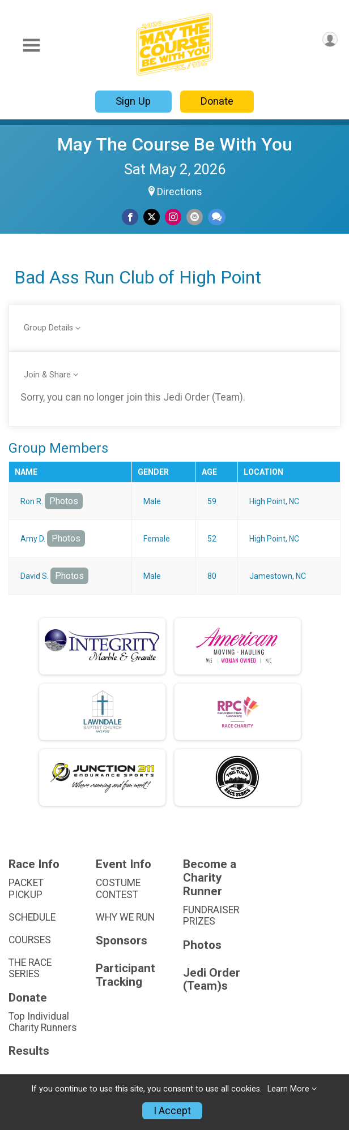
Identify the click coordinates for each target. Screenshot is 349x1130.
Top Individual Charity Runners (42, 1022)
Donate (217, 101)
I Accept (172, 1110)
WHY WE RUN (125, 917)
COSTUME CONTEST (118, 888)
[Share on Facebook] (130, 217)
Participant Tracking (125, 975)
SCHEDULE (32, 917)
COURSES (29, 940)
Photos (63, 501)
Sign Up (133, 101)
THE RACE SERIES (30, 968)
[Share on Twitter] (151, 217)
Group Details (48, 328)
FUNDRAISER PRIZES (211, 915)
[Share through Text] (216, 217)
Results (28, 1051)
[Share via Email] (194, 217)
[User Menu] (330, 39)
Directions (179, 191)
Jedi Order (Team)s (211, 979)
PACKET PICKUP (26, 888)
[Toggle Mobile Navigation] (31, 45)
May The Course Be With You (174, 144)
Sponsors (121, 940)
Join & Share (47, 375)
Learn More (288, 1089)
